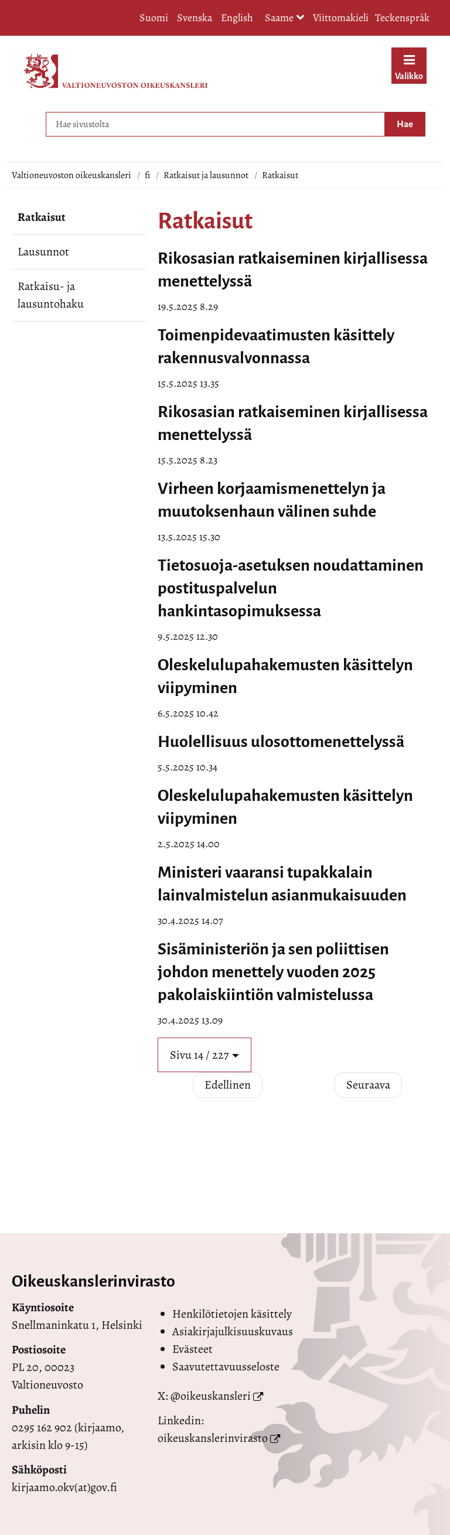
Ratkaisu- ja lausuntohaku (51, 295)
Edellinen (227, 1085)
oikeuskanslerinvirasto (213, 1438)
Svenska (194, 18)
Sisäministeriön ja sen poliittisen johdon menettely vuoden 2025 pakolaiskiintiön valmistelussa (273, 972)
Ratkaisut (42, 217)
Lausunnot (43, 252)
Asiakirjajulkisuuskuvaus (232, 1331)
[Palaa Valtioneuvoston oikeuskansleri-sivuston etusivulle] (115, 71)
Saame (285, 18)
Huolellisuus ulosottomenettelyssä (281, 742)
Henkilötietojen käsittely (232, 1314)
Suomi (153, 18)
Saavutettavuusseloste (225, 1366)
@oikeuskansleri (211, 1396)
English (237, 18)
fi (147, 175)
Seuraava (368, 1085)
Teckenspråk (402, 18)
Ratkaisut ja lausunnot (205, 175)
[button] (204, 1055)
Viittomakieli (341, 18)
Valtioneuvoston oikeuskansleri (71, 175)
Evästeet (192, 1349)
